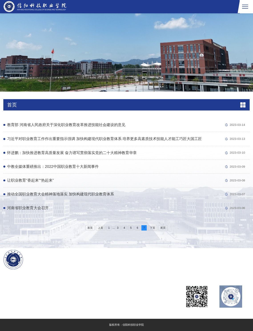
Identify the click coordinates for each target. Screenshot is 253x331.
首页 (90, 227)
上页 (100, 227)
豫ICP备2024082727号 (35, 298)
